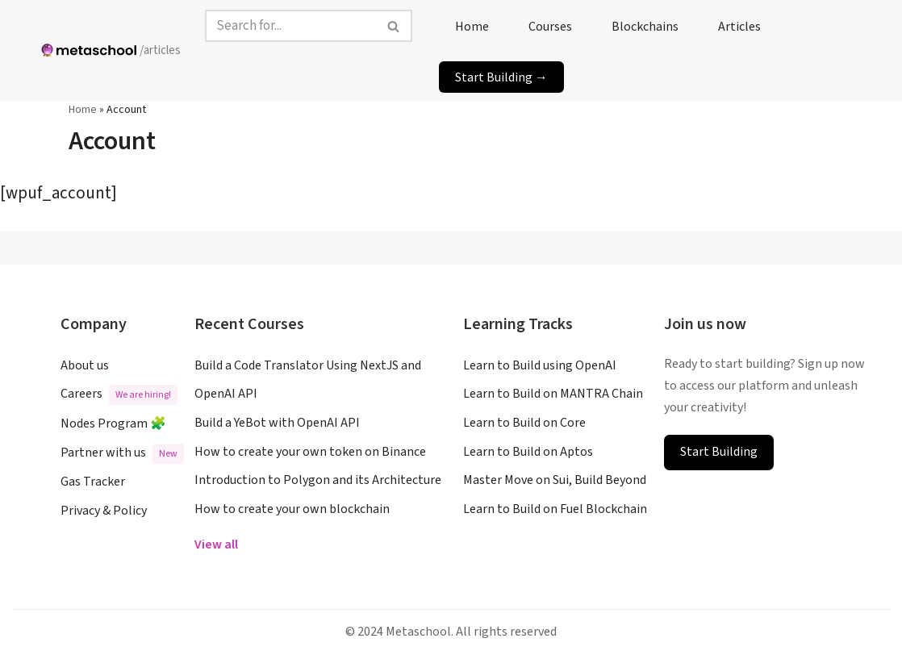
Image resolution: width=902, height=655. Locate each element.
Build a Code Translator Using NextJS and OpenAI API (307, 380)
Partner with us (122, 454)
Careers (119, 395)
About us (85, 365)
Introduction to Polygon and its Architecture (317, 480)
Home (472, 26)
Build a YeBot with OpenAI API (277, 423)
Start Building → (501, 77)
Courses (550, 26)
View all (216, 544)
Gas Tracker (93, 481)
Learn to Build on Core (524, 423)
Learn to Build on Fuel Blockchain (555, 509)
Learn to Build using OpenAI (539, 365)
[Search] (290, 26)
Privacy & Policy (104, 510)
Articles (739, 26)
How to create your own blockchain (292, 509)
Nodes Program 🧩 (113, 423)
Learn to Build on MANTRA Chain (553, 394)
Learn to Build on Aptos (528, 452)
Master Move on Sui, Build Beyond (554, 480)
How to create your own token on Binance (310, 452)
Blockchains (645, 26)
